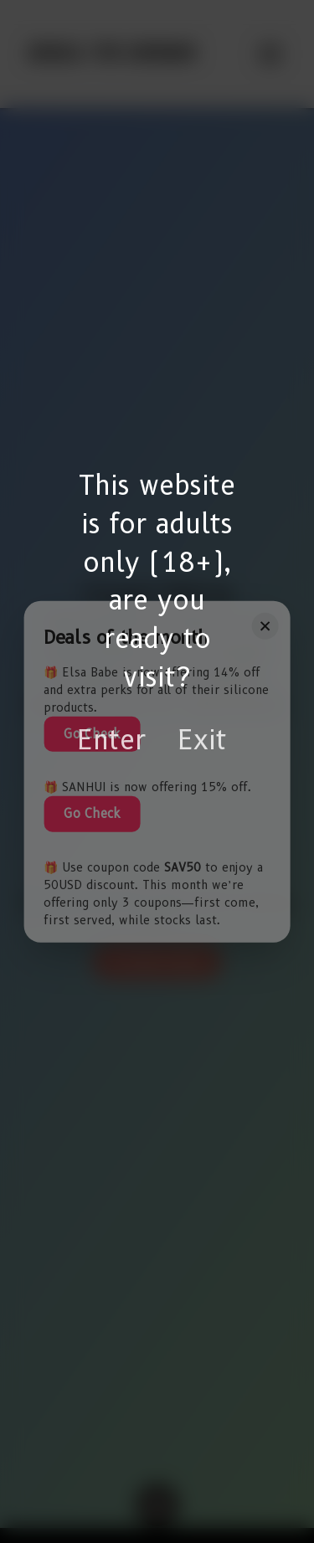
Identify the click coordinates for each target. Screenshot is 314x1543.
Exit (202, 739)
